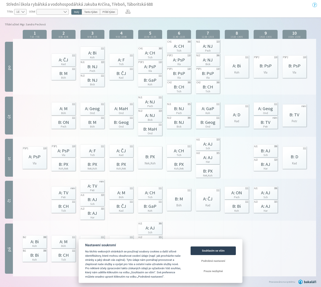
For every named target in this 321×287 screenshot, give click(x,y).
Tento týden (90, 12)
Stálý (76, 12)
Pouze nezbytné (213, 271)
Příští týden (109, 12)
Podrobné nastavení (213, 260)
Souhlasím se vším (213, 250)
